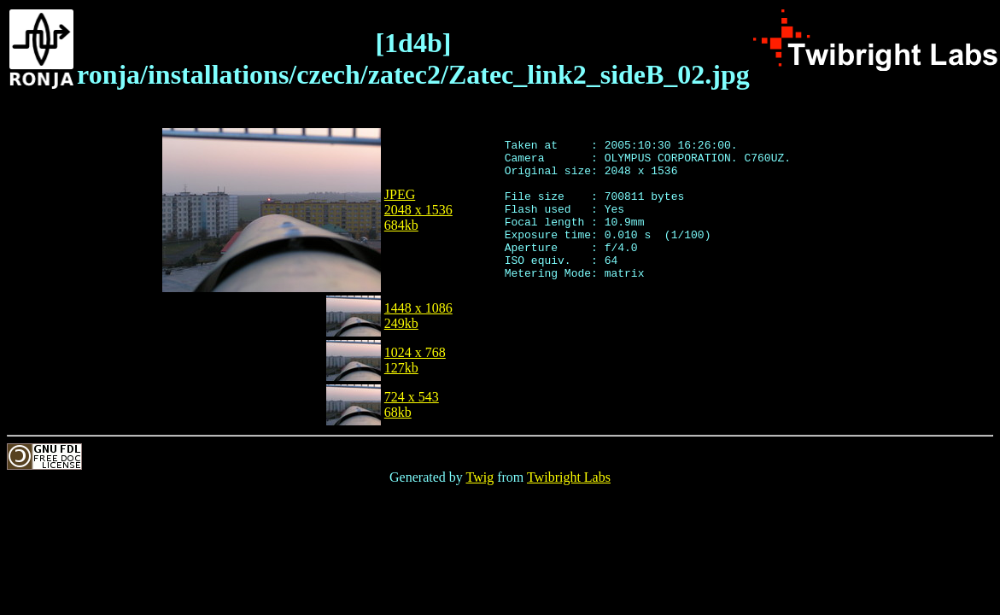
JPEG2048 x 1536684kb (418, 209)
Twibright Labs (569, 477)
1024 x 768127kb (415, 360)
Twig (480, 477)
